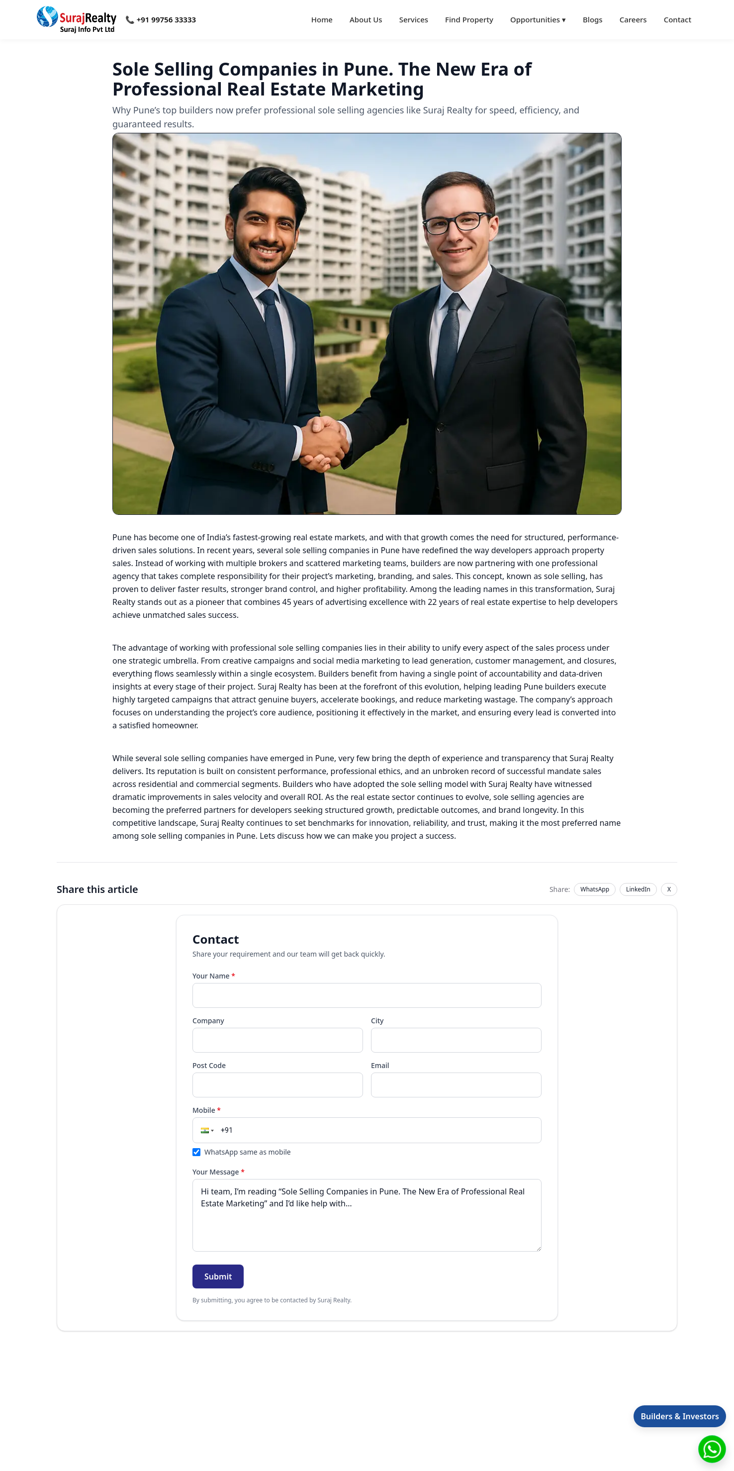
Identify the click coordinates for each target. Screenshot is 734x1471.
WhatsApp (594, 889)
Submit (218, 1276)
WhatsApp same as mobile (241, 1152)
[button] (206, 1130)
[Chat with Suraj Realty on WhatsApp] (712, 1449)
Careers (633, 19)
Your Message (218, 1172)
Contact (678, 19)
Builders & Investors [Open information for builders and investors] (680, 1416)
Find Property (469, 19)
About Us (366, 19)
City (377, 1020)
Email (380, 1065)
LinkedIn (638, 889)
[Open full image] (367, 323)
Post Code (209, 1065)
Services (413, 19)
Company (208, 1020)
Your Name (213, 976)
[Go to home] (76, 19)
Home (322, 19)
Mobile (206, 1110)
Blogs (593, 19)
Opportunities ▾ (538, 19)
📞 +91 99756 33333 (160, 19)
